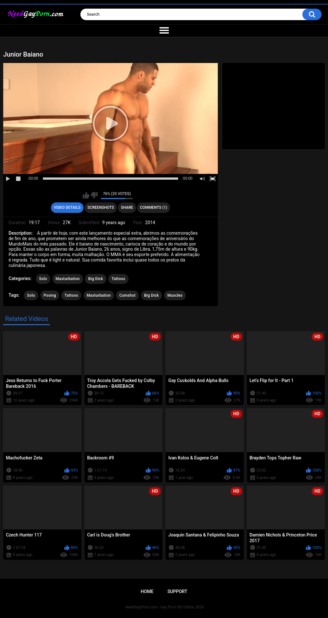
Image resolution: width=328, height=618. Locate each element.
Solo (43, 279)
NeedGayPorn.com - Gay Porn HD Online (160, 607)
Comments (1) (153, 207)
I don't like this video (94, 195)
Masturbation (68, 279)
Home (147, 591)
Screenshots (100, 207)
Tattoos (118, 279)
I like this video (86, 195)
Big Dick (95, 279)
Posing (50, 295)
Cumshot (127, 295)
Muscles (174, 295)
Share (127, 207)
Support (177, 591)
